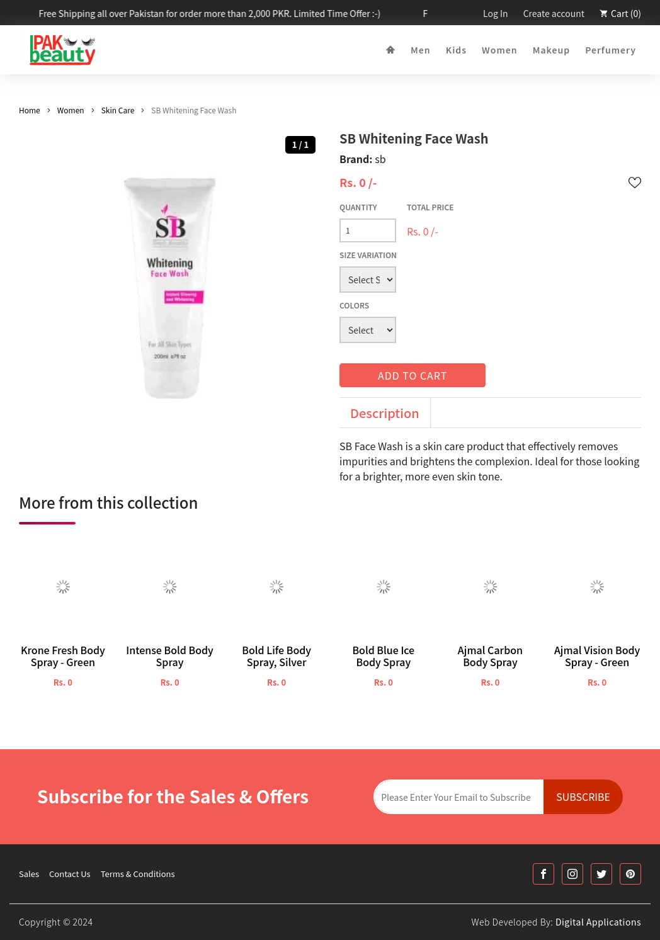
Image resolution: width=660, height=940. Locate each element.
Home (29, 110)
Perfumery (610, 49)
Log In (495, 13)
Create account (553, 13)
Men (421, 49)
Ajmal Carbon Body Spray (490, 656)
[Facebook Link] (543, 874)
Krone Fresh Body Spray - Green (63, 656)
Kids (456, 49)
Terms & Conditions (138, 874)
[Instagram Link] (572, 874)
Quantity (358, 206)
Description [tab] (384, 413)
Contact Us (70, 874)
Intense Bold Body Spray (169, 656)
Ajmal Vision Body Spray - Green (597, 656)
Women (500, 49)
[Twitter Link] (601, 874)
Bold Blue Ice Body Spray (383, 656)
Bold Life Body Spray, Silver (276, 656)
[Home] (391, 50)
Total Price (430, 206)
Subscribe (583, 796)
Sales (29, 874)
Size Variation (368, 254)
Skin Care (118, 110)
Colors (354, 305)
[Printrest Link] (630, 874)
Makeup (552, 49)
